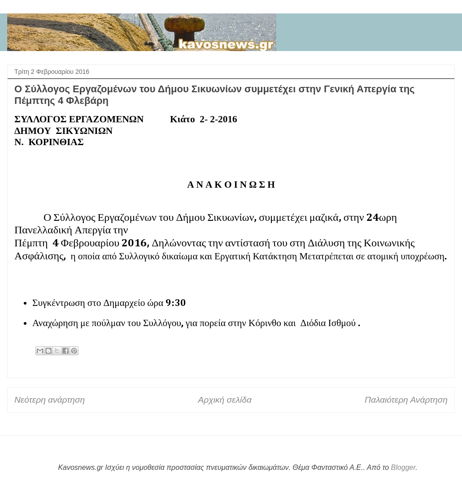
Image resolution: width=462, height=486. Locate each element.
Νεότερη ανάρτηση (49, 399)
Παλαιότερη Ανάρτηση (406, 399)
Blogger (403, 467)
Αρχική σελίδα (224, 399)
